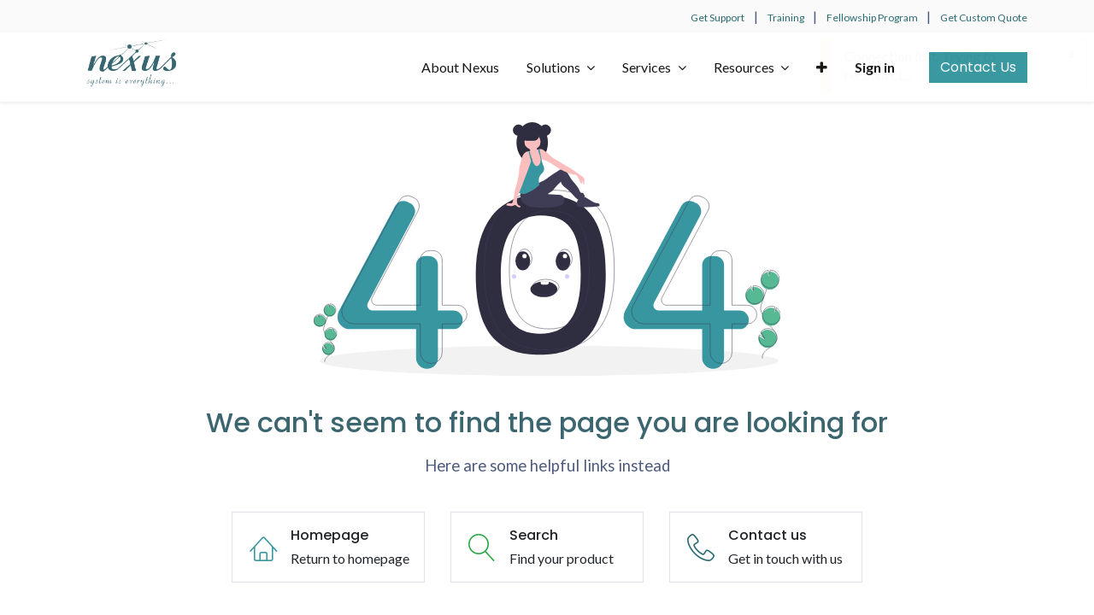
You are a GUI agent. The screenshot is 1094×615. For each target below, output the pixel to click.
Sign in (875, 67)
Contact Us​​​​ (978, 67)
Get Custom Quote (983, 17)
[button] (822, 67)
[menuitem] (460, 67)
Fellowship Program (873, 17)
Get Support (717, 17)
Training (787, 17)
